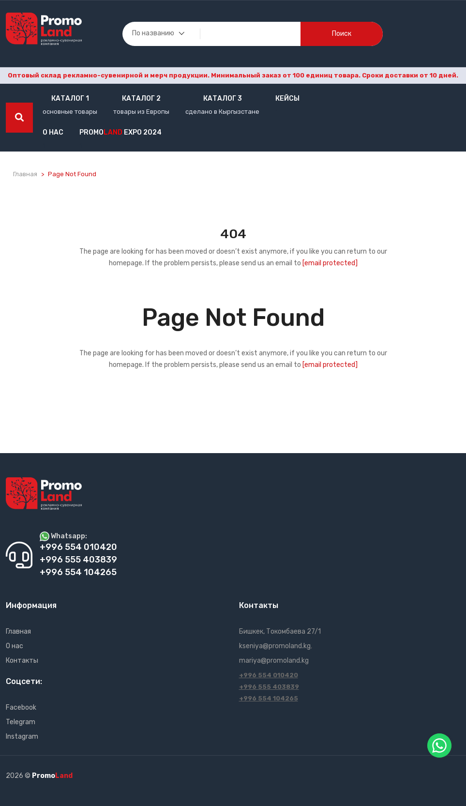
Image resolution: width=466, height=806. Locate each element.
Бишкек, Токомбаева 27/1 (280, 631)
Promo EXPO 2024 (120, 132)
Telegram (20, 722)
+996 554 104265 (268, 698)
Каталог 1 (70, 98)
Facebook (21, 707)
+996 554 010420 (268, 675)
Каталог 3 (222, 98)
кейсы (287, 98)
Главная (25, 174)
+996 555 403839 (269, 686)
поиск (341, 34)
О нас (53, 132)
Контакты (22, 660)
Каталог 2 (141, 98)
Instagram (22, 736)
